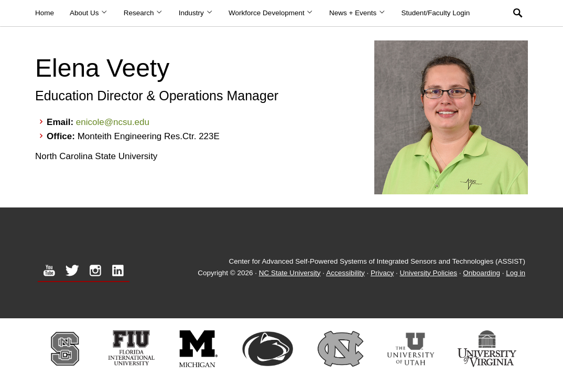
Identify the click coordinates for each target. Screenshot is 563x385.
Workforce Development (271, 13)
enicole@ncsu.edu (112, 122)
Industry (196, 13)
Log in (515, 273)
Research (143, 13)
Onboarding (481, 273)
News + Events (357, 13)
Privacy (382, 273)
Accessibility (345, 273)
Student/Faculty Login (436, 13)
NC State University (290, 273)
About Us (89, 13)
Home (44, 13)
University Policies (429, 273)
